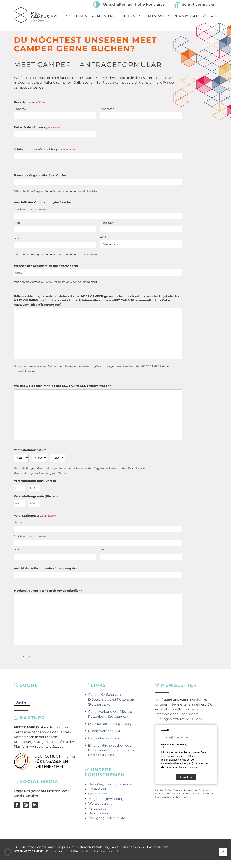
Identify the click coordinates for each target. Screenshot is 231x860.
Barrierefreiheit (157, 847)
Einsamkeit (97, 789)
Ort (102, 550)
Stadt (17, 222)
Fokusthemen (75, 16)
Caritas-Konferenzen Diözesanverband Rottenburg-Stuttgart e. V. (112, 699)
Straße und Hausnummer (30, 209)
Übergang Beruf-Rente (106, 818)
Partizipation (98, 808)
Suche (210, 16)
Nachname (107, 108)
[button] (7, 852)
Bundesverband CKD (105, 731)
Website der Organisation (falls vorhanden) (46, 266)
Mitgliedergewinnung (105, 799)
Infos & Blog (133, 16)
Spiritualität (97, 794)
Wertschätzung (100, 803)
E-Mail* (165, 730)
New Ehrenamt (100, 813)
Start (55, 16)
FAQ (17, 847)
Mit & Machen (159, 16)
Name (18, 522)
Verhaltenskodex (132, 847)
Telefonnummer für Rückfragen (44, 149)
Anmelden (186, 777)
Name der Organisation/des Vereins (40, 175)
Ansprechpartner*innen (39, 847)
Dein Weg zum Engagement (111, 784)
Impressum (66, 847)
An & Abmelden (186, 16)
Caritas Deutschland (104, 738)
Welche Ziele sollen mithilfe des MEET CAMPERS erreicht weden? (62, 385)
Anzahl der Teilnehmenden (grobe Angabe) (46, 568)
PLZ (16, 238)
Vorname (20, 108)
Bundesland (107, 222)
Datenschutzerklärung (93, 847)
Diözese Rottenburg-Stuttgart (112, 724)
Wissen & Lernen (105, 16)
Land (103, 236)
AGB (115, 847)
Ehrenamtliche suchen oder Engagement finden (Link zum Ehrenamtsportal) (112, 750)
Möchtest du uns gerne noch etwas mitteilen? (48, 590)
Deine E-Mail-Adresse (37, 127)
